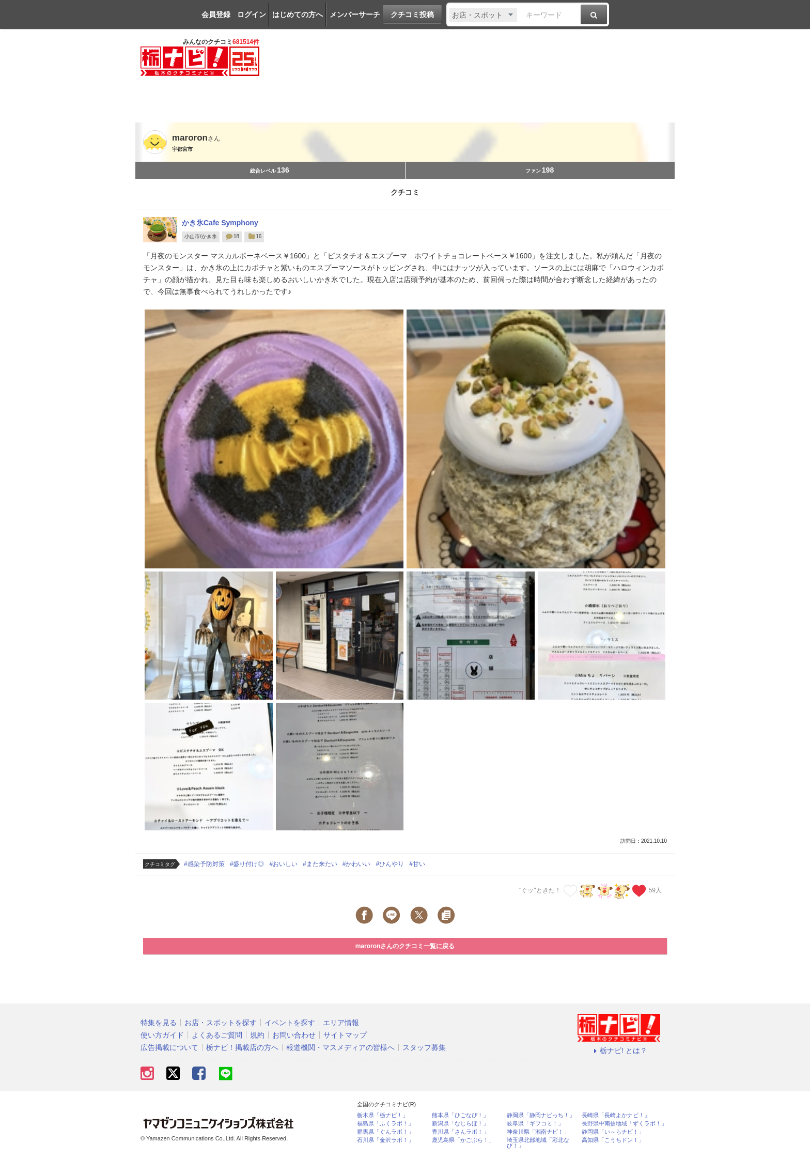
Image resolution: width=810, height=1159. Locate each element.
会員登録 (215, 14)
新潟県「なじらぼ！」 (460, 1123)
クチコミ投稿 (412, 14)
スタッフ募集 (424, 1047)
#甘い (417, 864)
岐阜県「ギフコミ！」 (535, 1123)
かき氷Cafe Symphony (220, 223)
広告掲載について (169, 1047)
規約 (257, 1035)
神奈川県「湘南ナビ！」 (538, 1132)
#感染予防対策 (204, 864)
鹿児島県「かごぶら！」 (463, 1140)
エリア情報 (341, 1022)
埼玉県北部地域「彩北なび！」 (538, 1143)
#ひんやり (390, 864)
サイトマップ (345, 1035)
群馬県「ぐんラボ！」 (385, 1132)
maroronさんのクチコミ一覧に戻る (405, 946)
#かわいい (356, 864)
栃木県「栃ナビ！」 (382, 1115)
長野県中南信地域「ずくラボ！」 (624, 1123)
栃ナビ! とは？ (618, 1050)
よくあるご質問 (217, 1035)
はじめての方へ (297, 14)
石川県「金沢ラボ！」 (385, 1140)
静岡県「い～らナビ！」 (613, 1132)
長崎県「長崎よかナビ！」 (616, 1115)
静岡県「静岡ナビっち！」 (541, 1115)
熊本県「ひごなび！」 (460, 1115)
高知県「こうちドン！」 (613, 1140)
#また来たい (320, 864)
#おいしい (283, 864)
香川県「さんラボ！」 (460, 1132)
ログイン (251, 14)
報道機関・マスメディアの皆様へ (340, 1047)
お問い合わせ (294, 1035)
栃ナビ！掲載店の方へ (242, 1047)
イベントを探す (289, 1022)
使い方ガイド (162, 1035)
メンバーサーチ (355, 14)
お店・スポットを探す (220, 1022)
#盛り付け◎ (247, 864)
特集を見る (159, 1022)
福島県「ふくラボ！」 (385, 1123)
